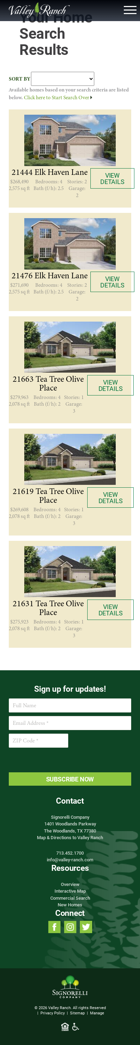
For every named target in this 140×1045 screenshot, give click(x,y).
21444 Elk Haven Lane (50, 172)
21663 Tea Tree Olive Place (48, 383)
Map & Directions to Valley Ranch (70, 837)
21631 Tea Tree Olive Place (48, 608)
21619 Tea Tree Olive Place (48, 496)
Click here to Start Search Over (58, 97)
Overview (70, 884)
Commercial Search (70, 898)
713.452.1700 (70, 853)
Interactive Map (70, 891)
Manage (97, 1012)
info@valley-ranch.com (70, 859)
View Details (112, 178)
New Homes (70, 904)
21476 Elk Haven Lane (50, 275)
